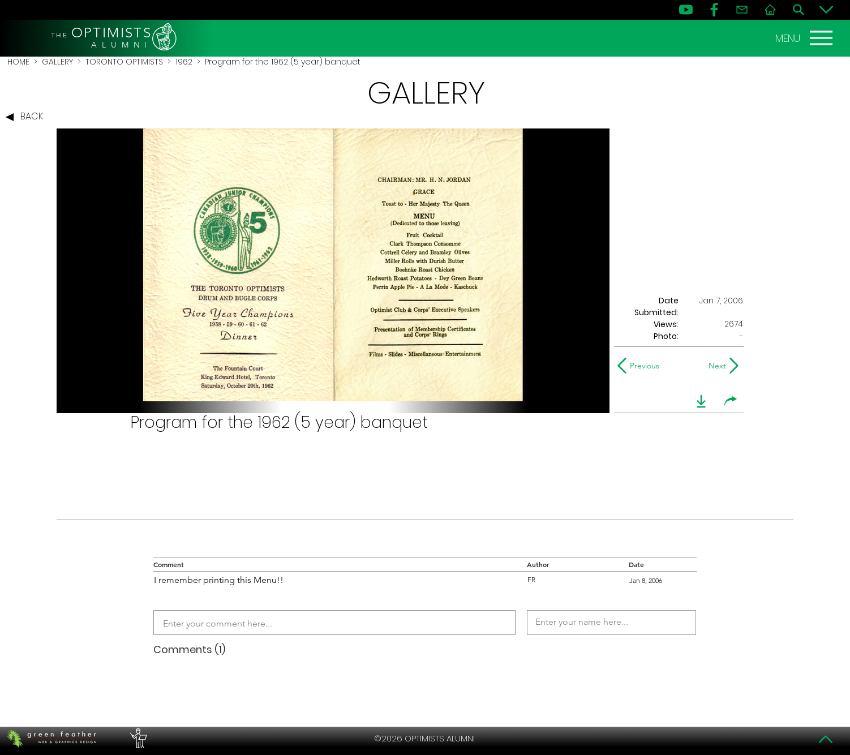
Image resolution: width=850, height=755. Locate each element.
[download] (701, 401)
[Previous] (641, 365)
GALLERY (57, 61)
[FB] (714, 10)
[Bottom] (826, 10)
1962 (183, 61)
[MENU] (805, 38)
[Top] (826, 739)
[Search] (798, 10)
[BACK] (27, 117)
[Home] (770, 10)
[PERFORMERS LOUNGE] (137, 738)
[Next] (715, 365)
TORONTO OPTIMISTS (124, 61)
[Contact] (742, 10)
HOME (18, 61)
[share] (730, 401)
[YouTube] (686, 10)
